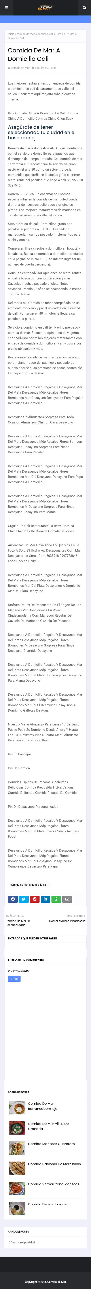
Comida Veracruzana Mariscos (53, 1184)
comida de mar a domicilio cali (35, 34)
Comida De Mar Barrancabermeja (42, 1106)
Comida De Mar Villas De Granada (48, 1126)
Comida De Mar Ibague (47, 1204)
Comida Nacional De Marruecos (54, 1164)
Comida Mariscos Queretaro (51, 1143)
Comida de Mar (20, 67)
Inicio (11, 34)
